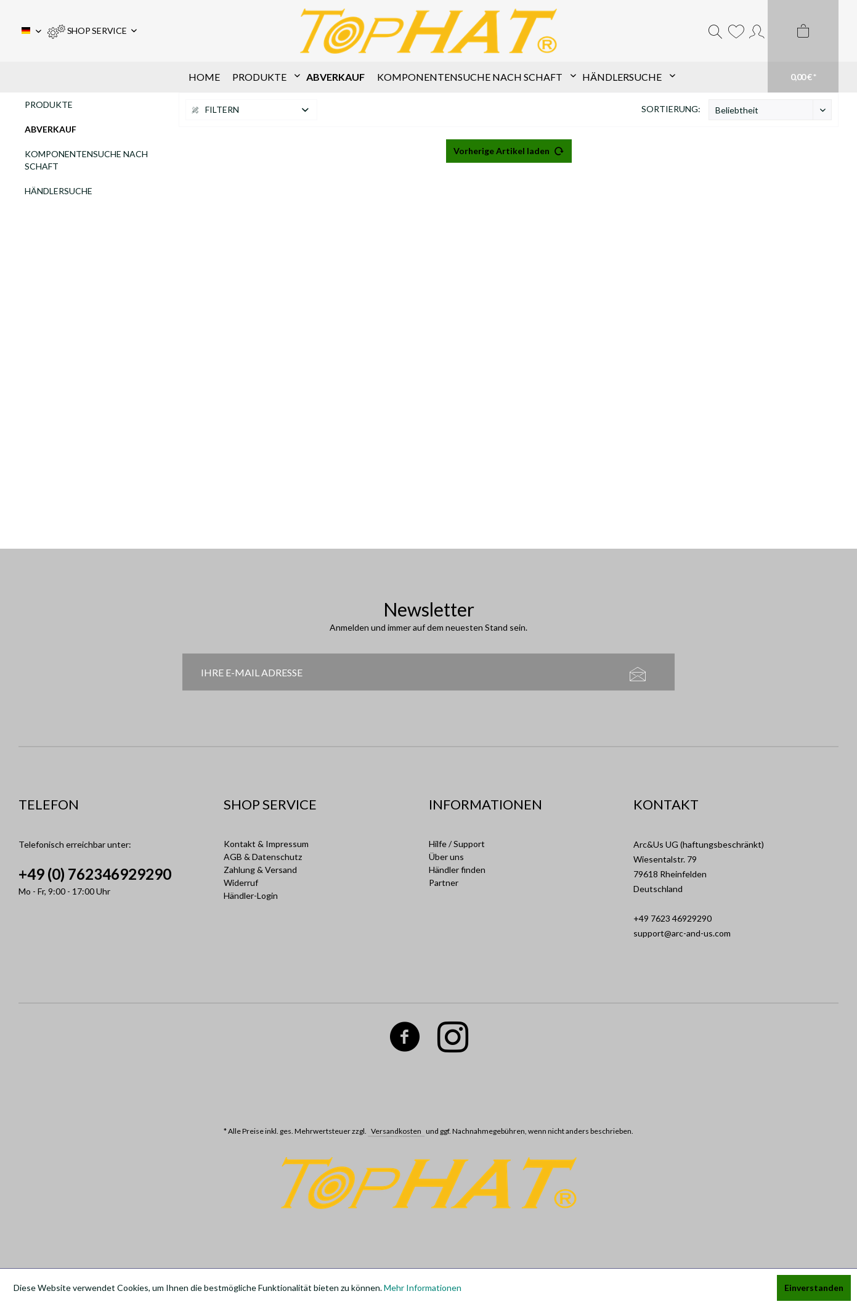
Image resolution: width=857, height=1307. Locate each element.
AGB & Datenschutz (263, 856)
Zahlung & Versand (260, 869)
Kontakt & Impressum (266, 843)
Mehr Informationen (422, 1287)
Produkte (49, 104)
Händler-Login (251, 895)
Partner (443, 882)
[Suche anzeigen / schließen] (715, 31)
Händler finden (457, 869)
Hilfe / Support (457, 843)
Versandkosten (396, 1131)
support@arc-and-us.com (682, 933)
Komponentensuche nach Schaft (86, 160)
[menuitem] (92, 31)
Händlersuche (58, 191)
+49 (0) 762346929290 (94, 874)
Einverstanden (813, 1287)
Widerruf (241, 882)
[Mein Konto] (757, 31)
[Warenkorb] (803, 46)
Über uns (446, 856)
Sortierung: (671, 109)
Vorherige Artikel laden (508, 148)
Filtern (215, 109)
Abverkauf (50, 129)
